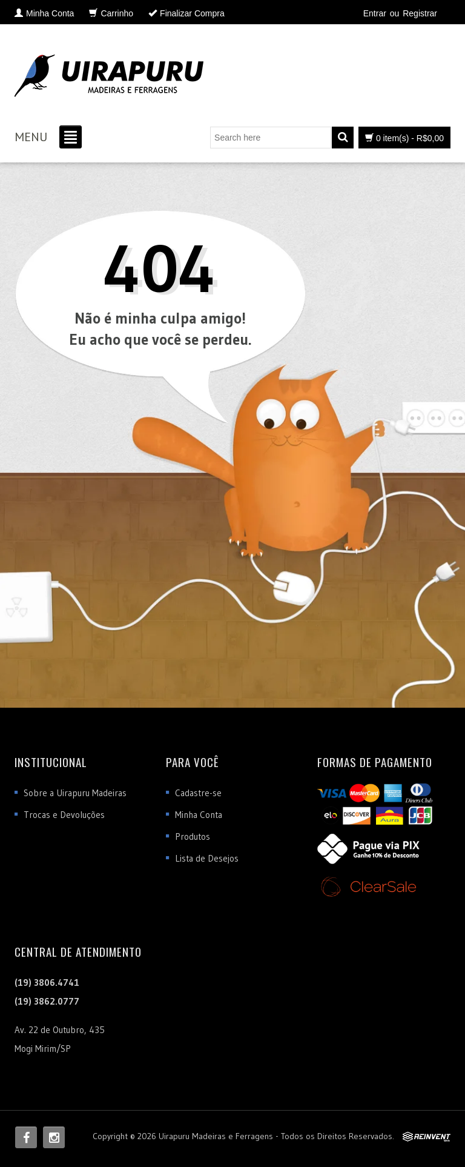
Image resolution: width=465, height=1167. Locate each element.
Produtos (192, 836)
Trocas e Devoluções (64, 814)
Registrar (420, 13)
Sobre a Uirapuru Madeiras (75, 793)
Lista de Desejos (207, 858)
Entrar (374, 13)
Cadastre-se (198, 793)
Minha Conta (198, 814)
